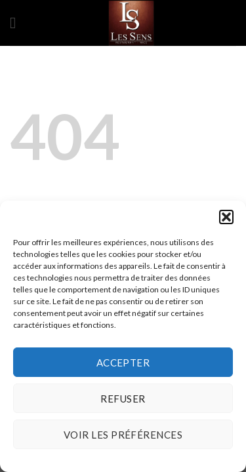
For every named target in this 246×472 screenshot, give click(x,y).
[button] (226, 217)
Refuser (122, 398)
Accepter (123, 362)
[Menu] (18, 23)
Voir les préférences (123, 435)
